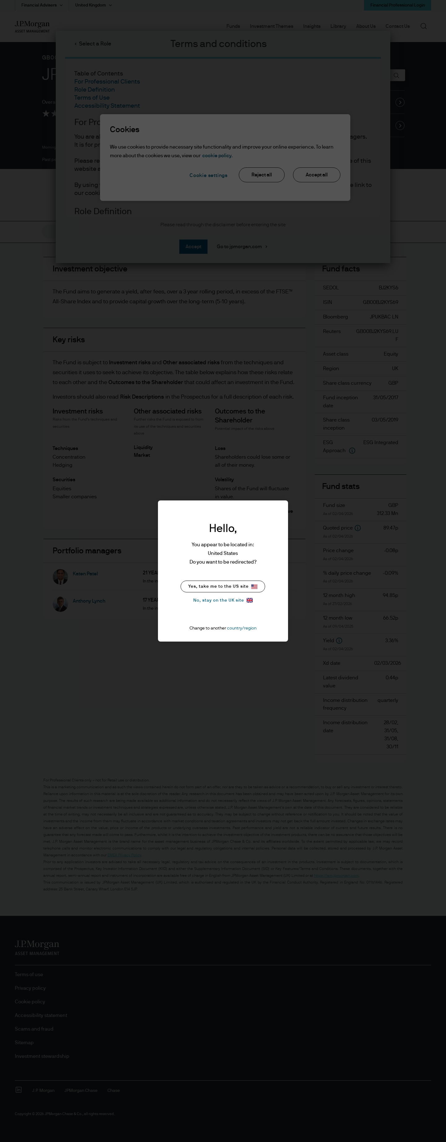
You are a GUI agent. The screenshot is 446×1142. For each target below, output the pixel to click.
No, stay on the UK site (223, 600)
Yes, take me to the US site (222, 586)
